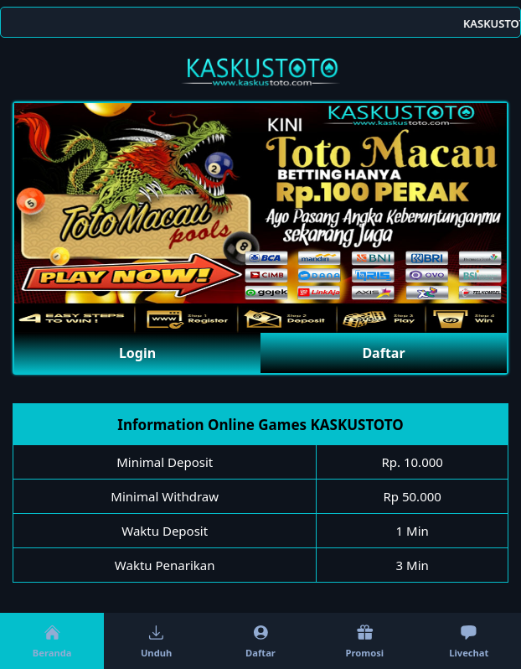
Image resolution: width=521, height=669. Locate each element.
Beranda (52, 641)
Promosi (365, 641)
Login (137, 353)
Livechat (468, 641)
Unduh (156, 641)
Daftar (383, 353)
